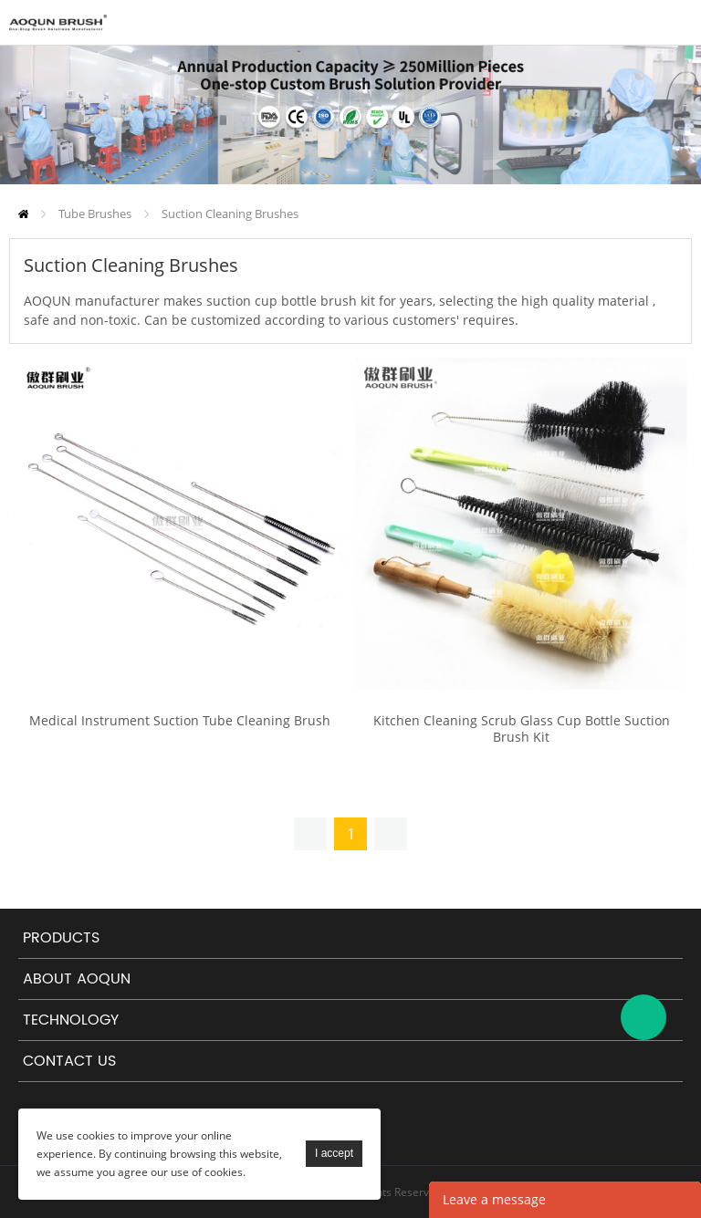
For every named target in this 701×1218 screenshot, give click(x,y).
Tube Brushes (94, 213)
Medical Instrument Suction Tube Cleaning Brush (179, 721)
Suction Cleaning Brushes (230, 213)
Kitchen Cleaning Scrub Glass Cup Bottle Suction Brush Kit (521, 729)
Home (23, 214)
